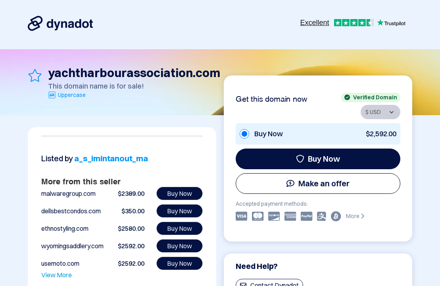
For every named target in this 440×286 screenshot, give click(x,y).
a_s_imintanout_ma (111, 158)
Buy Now (318, 159)
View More (56, 275)
